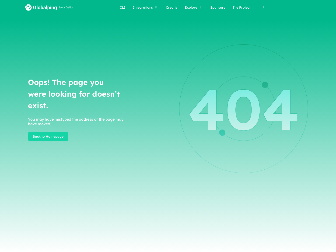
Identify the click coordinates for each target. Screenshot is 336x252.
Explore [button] (194, 7)
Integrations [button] (145, 7)
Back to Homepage (48, 136)
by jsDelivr (66, 7)
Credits (171, 7)
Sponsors (217, 7)
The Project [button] (244, 7)
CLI (123, 7)
